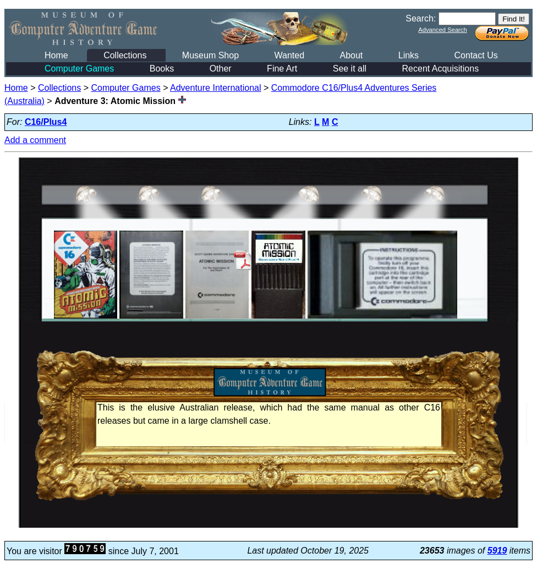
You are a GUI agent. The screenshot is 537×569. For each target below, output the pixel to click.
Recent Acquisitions (440, 68)
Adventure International (215, 87)
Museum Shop (210, 55)
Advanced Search (442, 29)
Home (56, 55)
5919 (497, 550)
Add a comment (35, 140)
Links (408, 55)
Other (221, 68)
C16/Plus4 (46, 122)
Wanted (289, 55)
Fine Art (282, 68)
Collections (124, 55)
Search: (421, 18)
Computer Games (79, 68)
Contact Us (476, 55)
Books (162, 68)
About (351, 55)
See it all (349, 68)
